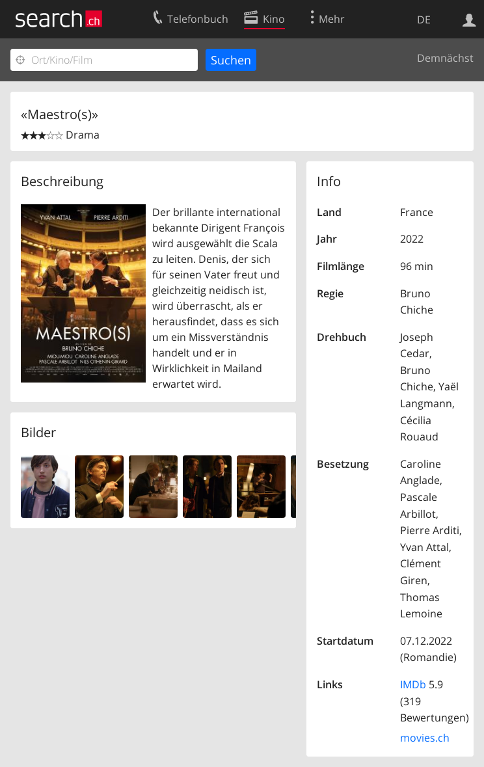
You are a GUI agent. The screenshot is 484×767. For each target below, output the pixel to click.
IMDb (413, 684)
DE (424, 19)
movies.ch (425, 738)
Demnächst (445, 58)
